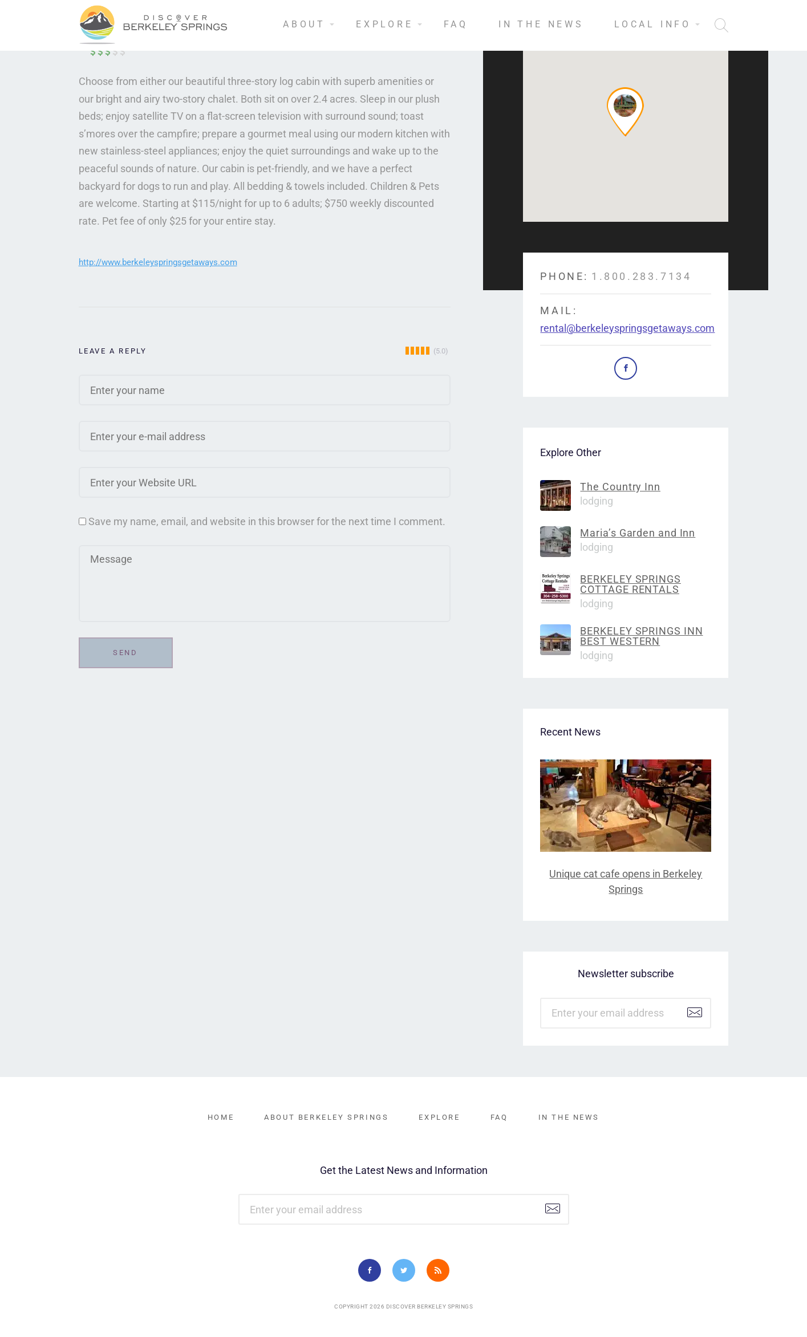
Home (221, 1117)
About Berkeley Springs (326, 1117)
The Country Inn (620, 487)
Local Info (652, 24)
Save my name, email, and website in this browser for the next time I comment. (266, 521)
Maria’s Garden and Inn (637, 533)
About (304, 24)
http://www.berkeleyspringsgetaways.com (158, 262)
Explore (384, 24)
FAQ (456, 24)
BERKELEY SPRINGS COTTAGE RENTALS (630, 584)
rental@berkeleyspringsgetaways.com (627, 328)
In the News (541, 24)
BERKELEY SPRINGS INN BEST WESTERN (641, 636)
